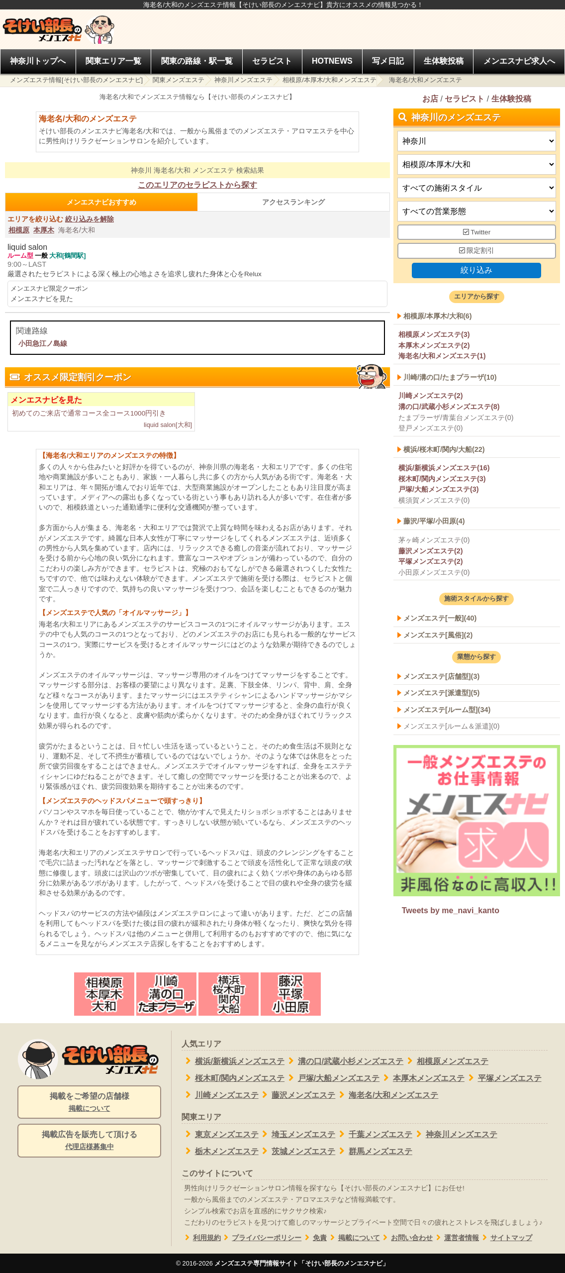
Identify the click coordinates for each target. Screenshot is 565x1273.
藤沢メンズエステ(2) (430, 551)
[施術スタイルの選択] (476, 188)
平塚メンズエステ (503, 1077)
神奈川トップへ (38, 61)
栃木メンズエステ (220, 1151)
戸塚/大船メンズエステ (331, 1077)
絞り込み (477, 270)
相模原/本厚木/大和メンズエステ (329, 80)
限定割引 (477, 251)
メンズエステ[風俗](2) (437, 635)
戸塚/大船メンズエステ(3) (438, 490)
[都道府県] (476, 141)
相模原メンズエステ (445, 1061)
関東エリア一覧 (113, 61)
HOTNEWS (332, 61)
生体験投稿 (444, 61)
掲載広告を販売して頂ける (89, 1141)
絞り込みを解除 (89, 219)
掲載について (353, 1238)
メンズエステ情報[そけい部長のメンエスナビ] (76, 80)
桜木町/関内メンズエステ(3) (442, 479)
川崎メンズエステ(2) (430, 396)
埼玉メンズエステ (297, 1134)
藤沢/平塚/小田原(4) (434, 522)
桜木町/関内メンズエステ (233, 1077)
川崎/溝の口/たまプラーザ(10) (450, 377)
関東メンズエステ (178, 80)
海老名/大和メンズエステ (386, 1094)
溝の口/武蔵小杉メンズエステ (343, 1061)
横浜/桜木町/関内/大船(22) (444, 449)
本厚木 (43, 230)
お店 (430, 99)
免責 (314, 1238)
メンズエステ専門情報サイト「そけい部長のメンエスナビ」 (301, 1263)
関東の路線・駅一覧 (197, 61)
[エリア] (476, 164)
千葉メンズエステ (373, 1134)
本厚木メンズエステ (422, 1077)
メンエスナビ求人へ (519, 61)
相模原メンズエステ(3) (434, 334)
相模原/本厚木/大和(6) (437, 316)
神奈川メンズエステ (243, 80)
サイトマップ (505, 1238)
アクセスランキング (293, 202)
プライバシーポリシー (261, 1238)
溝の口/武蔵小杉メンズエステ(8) (449, 407)
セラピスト (272, 61)
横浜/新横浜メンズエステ (233, 1061)
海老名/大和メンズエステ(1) (442, 356)
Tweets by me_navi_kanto (450, 911)
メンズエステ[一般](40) (439, 618)
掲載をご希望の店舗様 (89, 1103)
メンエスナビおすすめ (101, 202)
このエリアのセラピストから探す (197, 185)
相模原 (18, 230)
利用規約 (201, 1238)
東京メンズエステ (220, 1134)
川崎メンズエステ (220, 1094)
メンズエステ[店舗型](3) (441, 676)
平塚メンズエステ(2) (430, 561)
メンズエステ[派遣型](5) (441, 693)
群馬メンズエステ (373, 1151)
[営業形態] (476, 211)
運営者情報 (456, 1238)
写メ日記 (388, 61)
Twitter (477, 232)
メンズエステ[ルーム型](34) (446, 710)
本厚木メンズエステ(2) (434, 345)
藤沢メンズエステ (297, 1094)
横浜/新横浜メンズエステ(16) (444, 468)
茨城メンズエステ (297, 1151)
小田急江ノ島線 (42, 343)
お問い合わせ (406, 1238)
